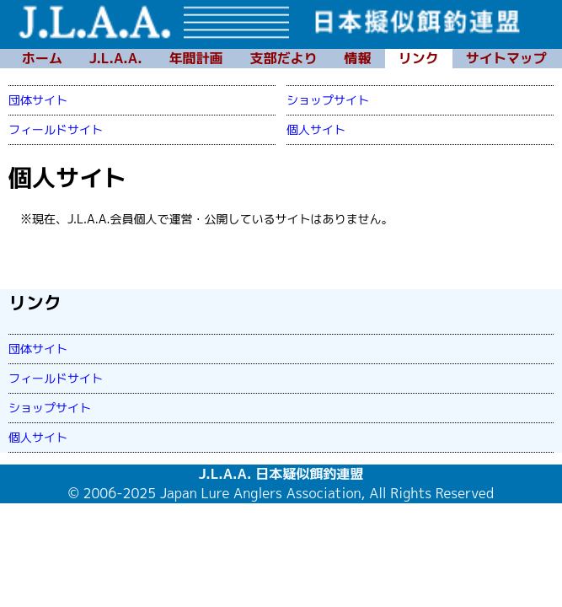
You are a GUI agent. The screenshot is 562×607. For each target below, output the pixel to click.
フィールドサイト (55, 129)
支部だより (284, 58)
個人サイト (315, 129)
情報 (358, 58)
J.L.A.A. (115, 58)
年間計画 (196, 58)
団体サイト (37, 100)
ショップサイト (327, 100)
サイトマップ (506, 58)
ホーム (42, 58)
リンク (419, 58)
